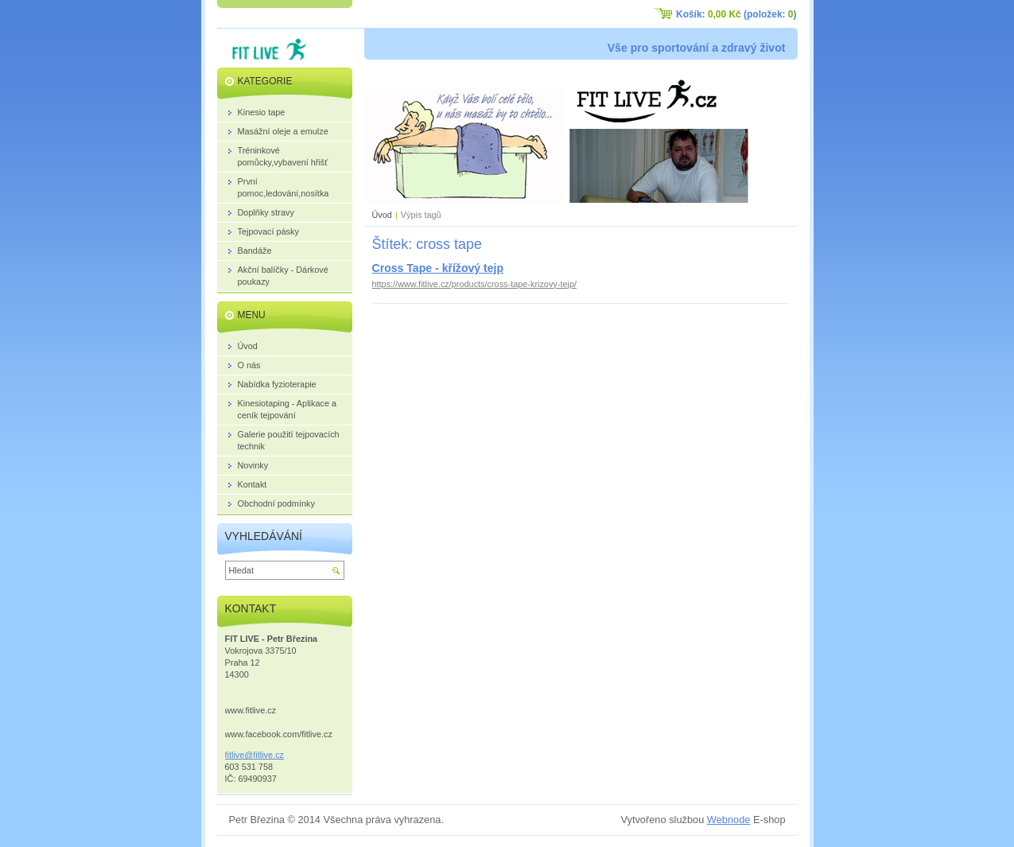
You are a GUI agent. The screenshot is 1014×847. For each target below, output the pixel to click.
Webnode (729, 820)
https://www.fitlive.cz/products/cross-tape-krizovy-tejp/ (474, 284)
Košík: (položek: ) (736, 14)
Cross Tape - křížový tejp (438, 268)
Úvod (382, 215)
